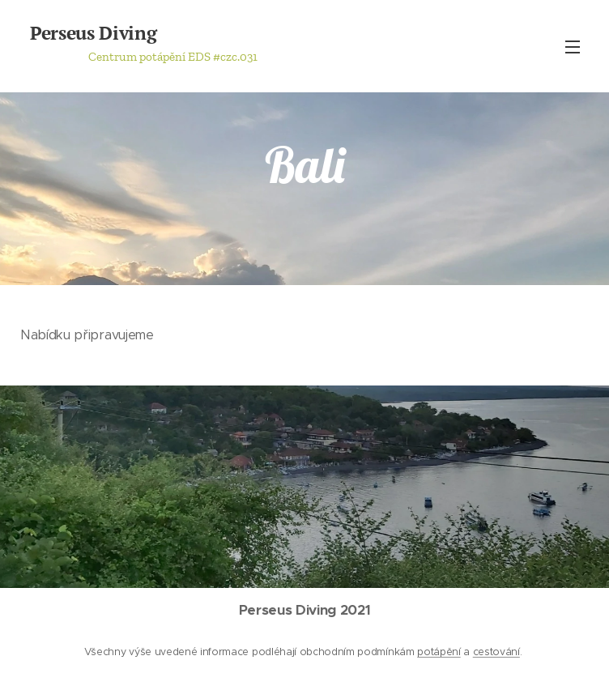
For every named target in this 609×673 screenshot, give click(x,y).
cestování (496, 651)
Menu (572, 47)
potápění (438, 651)
